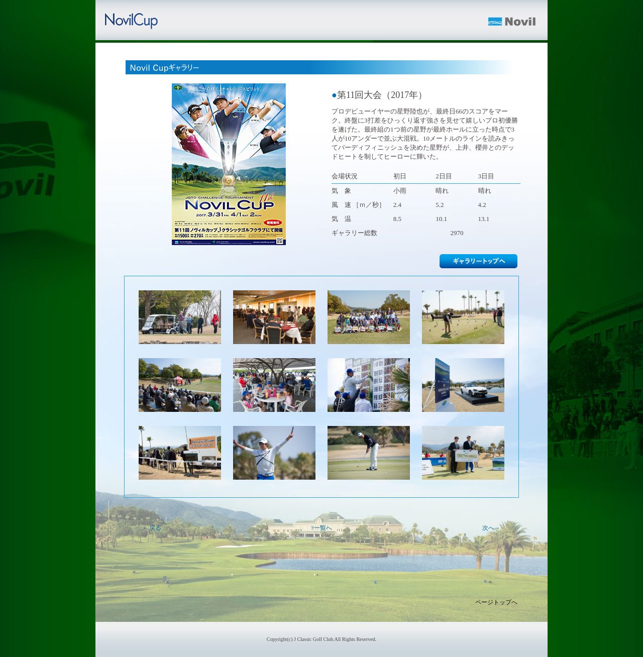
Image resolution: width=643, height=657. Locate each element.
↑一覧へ (321, 527)
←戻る (152, 527)
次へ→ (491, 527)
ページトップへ (496, 602)
